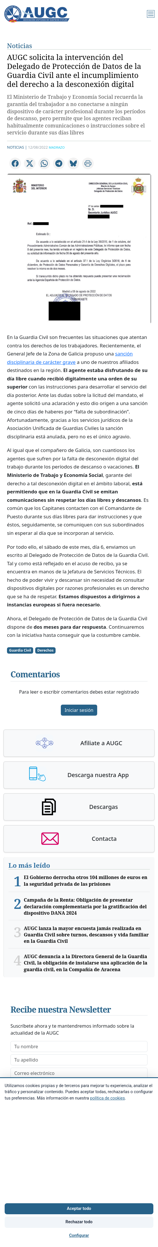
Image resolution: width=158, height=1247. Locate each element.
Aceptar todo (79, 1208)
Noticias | (17, 147)
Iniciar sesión (79, 710)
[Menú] (151, 14)
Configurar (79, 1235)
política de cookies (107, 1098)
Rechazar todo (79, 1221)
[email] (79, 1073)
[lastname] (79, 1059)
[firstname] (79, 1046)
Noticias (19, 45)
